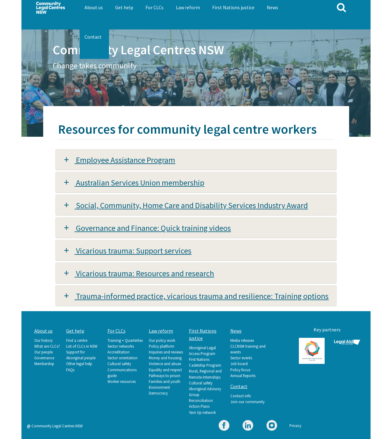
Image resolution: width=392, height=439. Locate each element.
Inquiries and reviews (166, 351)
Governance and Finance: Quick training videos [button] (152, 228)
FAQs (70, 369)
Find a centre (76, 340)
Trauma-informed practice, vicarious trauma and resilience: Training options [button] (201, 296)
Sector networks (120, 346)
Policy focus (240, 369)
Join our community (247, 401)
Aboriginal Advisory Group (205, 391)
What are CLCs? (47, 346)
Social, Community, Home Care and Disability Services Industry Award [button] (191, 205)
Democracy (158, 393)
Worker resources (121, 381)
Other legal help (79, 363)
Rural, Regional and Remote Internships (205, 373)
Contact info (240, 395)
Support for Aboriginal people (81, 354)
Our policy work (162, 340)
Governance (44, 357)
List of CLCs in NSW (81, 346)
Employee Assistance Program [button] (124, 160)
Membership (44, 363)
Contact (93, 37)
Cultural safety (119, 363)
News (272, 7)
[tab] (196, 159)
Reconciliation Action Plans (201, 403)
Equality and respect (165, 369)
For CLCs (154, 7)
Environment (159, 387)
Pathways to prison (164, 375)
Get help (124, 7)
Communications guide (122, 372)
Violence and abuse (165, 363)
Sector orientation (122, 357)
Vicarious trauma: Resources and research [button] (144, 273)
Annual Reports (242, 375)
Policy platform (161, 346)
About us (94, 7)
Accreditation (118, 351)
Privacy (295, 425)
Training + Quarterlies (125, 340)
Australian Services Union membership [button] (139, 183)
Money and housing (165, 357)
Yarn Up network (202, 412)
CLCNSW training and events (248, 349)
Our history (43, 340)
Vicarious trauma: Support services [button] (132, 251)
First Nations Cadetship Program (205, 362)
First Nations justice (233, 7)
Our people (43, 351)
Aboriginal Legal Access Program (202, 350)
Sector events (241, 357)
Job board (239, 363)
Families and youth (164, 381)
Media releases (242, 340)
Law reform (188, 7)
